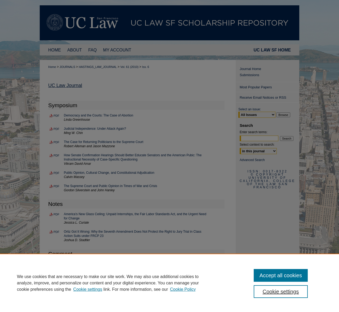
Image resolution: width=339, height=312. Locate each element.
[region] (169, 283)
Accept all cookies (281, 275)
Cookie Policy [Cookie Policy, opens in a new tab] (183, 289)
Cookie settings (87, 289)
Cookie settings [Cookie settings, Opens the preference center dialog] (281, 291)
